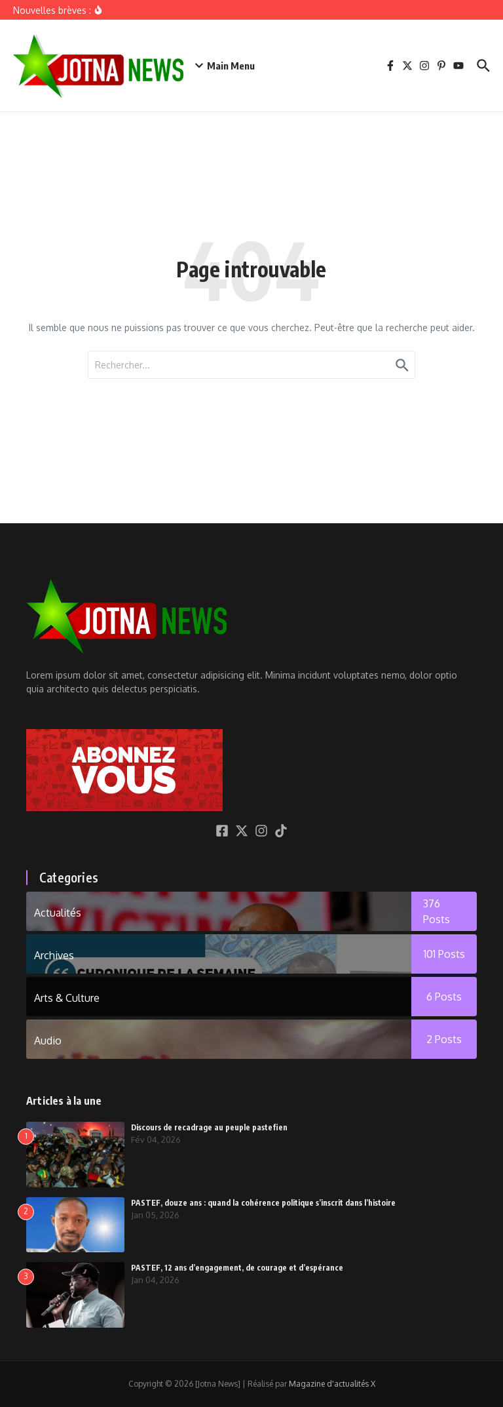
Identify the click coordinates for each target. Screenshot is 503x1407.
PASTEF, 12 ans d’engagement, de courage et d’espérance (237, 1268)
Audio (48, 1040)
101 (444, 954)
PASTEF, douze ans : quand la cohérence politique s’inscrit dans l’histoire (263, 1203)
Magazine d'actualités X (332, 1384)
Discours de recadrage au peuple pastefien (209, 1127)
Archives (54, 955)
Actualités (57, 912)
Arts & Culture (67, 997)
